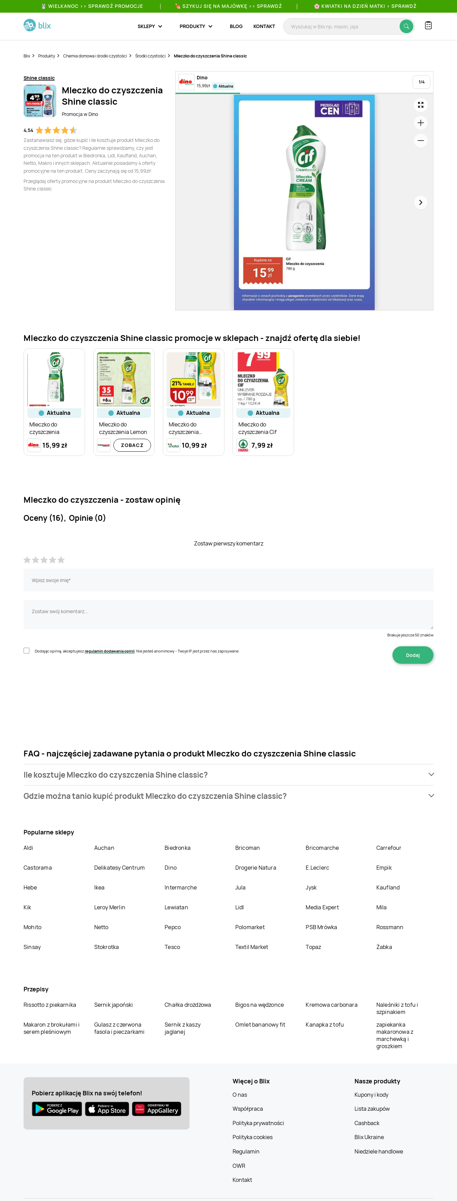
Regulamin (246, 1151)
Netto (101, 927)
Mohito (32, 927)
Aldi (28, 848)
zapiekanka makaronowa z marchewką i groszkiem (394, 1035)
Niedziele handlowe (379, 1151)
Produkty (46, 56)
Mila (381, 907)
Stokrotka (106, 947)
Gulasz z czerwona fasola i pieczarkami (119, 1028)
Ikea (99, 887)
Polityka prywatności (258, 1123)
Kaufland (388, 887)
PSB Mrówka (321, 927)
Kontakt (264, 26)
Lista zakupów (372, 1108)
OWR (239, 1166)
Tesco (172, 947)
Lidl (239, 907)
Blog (236, 26)
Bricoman (247, 848)
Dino (171, 867)
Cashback (367, 1123)
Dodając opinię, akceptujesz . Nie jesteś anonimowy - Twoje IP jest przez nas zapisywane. (137, 651)
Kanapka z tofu (325, 1024)
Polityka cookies (253, 1137)
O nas (240, 1094)
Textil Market (251, 947)
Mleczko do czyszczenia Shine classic (210, 56)
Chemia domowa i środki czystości (95, 56)
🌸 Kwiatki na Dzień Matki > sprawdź (365, 6)
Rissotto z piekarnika (50, 1004)
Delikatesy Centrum (119, 867)
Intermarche (181, 887)
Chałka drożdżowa (188, 1004)
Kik (27, 907)
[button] (228, 774)
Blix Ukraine (369, 1137)
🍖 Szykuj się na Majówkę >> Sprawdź (228, 6)
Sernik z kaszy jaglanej (182, 1028)
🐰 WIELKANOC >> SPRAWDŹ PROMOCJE (92, 6)
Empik (384, 867)
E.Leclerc (317, 867)
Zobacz (132, 445)
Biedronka (178, 848)
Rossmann (390, 927)
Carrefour (389, 848)
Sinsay (32, 947)
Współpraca (248, 1108)
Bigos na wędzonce (259, 1004)
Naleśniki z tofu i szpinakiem (397, 1008)
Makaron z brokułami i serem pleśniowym (52, 1028)
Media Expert (322, 907)
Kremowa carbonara (331, 1004)
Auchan (104, 848)
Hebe (30, 887)
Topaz (313, 947)
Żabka (384, 947)
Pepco (173, 927)
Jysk (311, 887)
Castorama (38, 867)
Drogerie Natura (255, 867)
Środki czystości (150, 56)
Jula (240, 887)
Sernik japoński (113, 1004)
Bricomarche (322, 848)
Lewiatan (176, 907)
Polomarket (250, 927)
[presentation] (75, 685)
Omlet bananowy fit (260, 1024)
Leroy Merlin (109, 907)
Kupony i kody (371, 1094)
